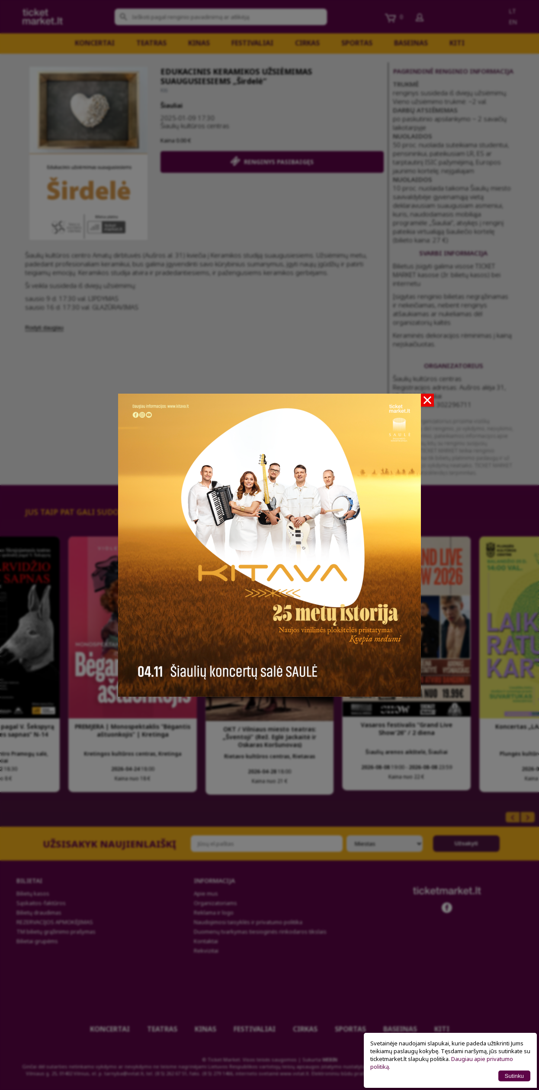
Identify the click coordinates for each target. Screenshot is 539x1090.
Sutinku (514, 1076)
